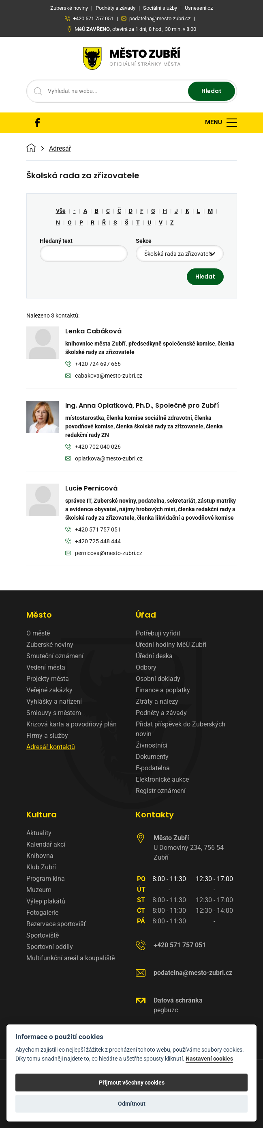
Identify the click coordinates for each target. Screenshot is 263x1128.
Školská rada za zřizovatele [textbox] (178, 254)
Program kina (45, 878)
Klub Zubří (41, 867)
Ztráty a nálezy (157, 701)
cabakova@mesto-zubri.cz (104, 376)
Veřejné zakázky (49, 690)
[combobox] (180, 253)
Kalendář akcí (45, 844)
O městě (38, 633)
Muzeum (38, 890)
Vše (61, 210)
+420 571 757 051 (93, 530)
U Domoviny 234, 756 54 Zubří (189, 847)
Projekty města (47, 679)
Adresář (60, 148)
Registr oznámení (161, 791)
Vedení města (45, 667)
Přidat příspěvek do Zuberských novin (180, 729)
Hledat (211, 91)
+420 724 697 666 (93, 364)
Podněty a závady (161, 713)
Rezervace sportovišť (56, 924)
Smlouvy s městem (53, 713)
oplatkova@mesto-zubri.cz (104, 459)
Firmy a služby (47, 735)
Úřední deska (154, 656)
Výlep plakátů (45, 901)
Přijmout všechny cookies (132, 1082)
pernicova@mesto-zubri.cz (104, 554)
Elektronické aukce (162, 779)
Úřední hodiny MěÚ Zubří (171, 644)
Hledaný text (56, 241)
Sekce (144, 241)
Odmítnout (131, 1103)
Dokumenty (152, 757)
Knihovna (39, 856)
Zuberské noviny (49, 644)
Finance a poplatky (163, 690)
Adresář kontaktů (50, 747)
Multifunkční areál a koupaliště (70, 958)
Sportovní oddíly (49, 947)
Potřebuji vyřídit (158, 633)
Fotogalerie (42, 912)
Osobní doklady (158, 679)
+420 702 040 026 (93, 447)
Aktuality (38, 833)
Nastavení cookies (209, 1058)
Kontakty (155, 814)
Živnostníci (151, 745)
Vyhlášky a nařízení (54, 701)
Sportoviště (42, 935)
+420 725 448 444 (93, 542)
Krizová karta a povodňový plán (71, 724)
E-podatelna (153, 768)
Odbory (146, 667)
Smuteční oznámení (54, 656)
